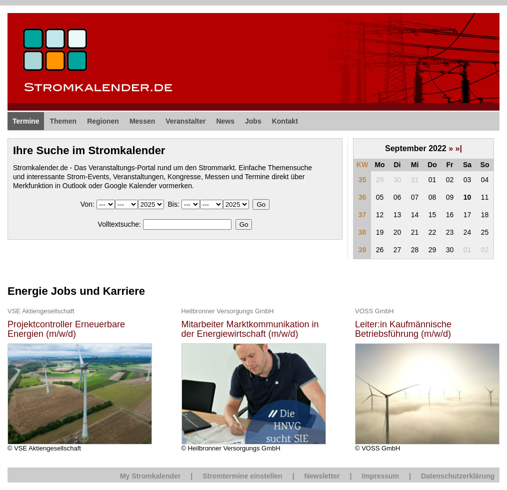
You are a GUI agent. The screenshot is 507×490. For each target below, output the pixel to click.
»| (459, 148)
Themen (63, 121)
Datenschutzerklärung (457, 476)
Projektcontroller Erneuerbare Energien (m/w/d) (66, 329)
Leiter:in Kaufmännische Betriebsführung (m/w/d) (403, 329)
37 (362, 215)
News (225, 121)
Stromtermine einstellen (242, 476)
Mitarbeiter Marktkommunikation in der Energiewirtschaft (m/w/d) (250, 329)
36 (362, 197)
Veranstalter (186, 121)
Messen (142, 121)
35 (362, 180)
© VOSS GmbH (427, 379)
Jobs (253, 121)
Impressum (380, 476)
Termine (25, 121)
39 (362, 250)
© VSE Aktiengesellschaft (80, 379)
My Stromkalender (150, 476)
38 (362, 232)
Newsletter (322, 476)
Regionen (103, 121)
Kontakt (285, 121)
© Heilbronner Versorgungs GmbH (254, 379)
